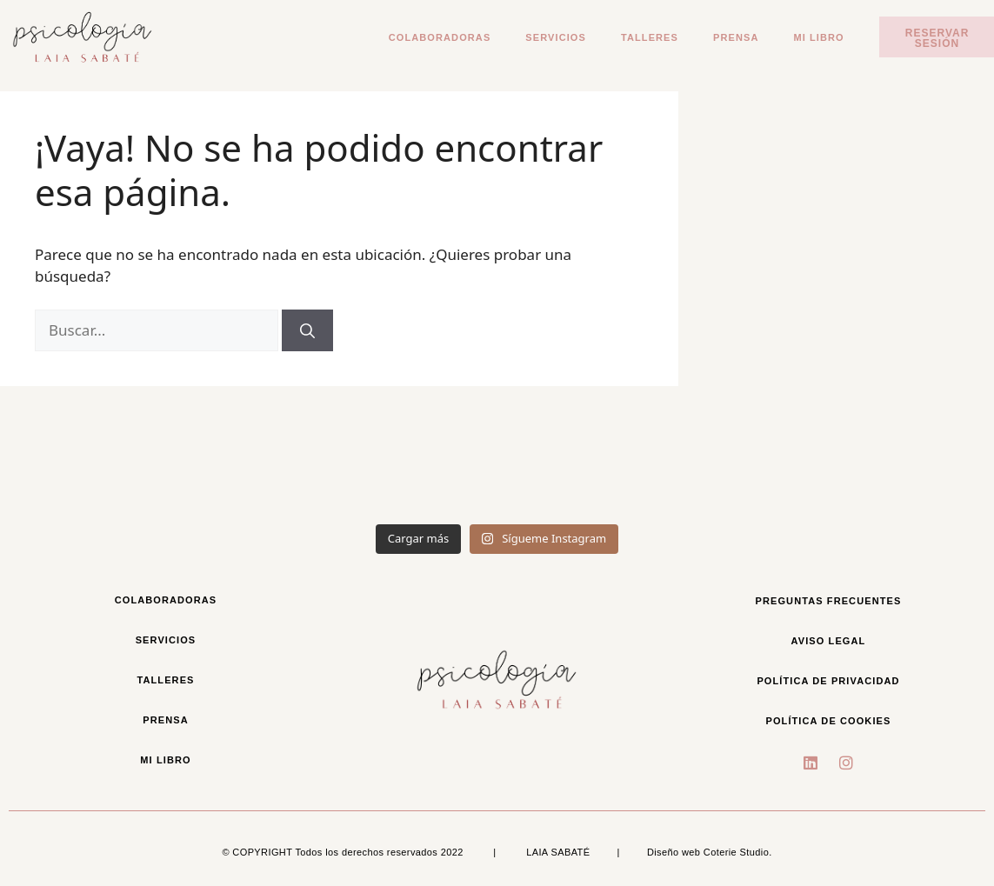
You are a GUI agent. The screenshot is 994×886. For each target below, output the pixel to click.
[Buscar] (307, 330)
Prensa (735, 37)
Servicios (555, 37)
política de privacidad (828, 681)
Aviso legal (828, 641)
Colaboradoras (440, 37)
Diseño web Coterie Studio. (709, 852)
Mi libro (818, 37)
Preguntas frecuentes (829, 601)
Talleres (649, 37)
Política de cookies (828, 721)
